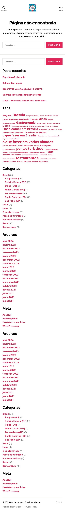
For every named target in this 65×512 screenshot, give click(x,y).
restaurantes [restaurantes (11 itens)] (27, 158)
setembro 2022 (10, 263)
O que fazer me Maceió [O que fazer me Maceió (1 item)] (9, 146)
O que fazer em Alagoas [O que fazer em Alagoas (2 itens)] (35, 132)
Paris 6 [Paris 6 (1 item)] (20, 146)
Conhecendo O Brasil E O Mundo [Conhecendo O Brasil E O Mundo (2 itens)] (23, 119)
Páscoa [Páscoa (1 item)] (42, 152)
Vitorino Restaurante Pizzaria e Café (21, 94)
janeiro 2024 (9, 244)
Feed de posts (9, 318)
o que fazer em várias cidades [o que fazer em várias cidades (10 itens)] (27, 142)
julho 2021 (7, 293)
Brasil (5, 175)
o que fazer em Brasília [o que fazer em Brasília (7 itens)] (19, 135)
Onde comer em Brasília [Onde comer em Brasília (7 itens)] (20, 129)
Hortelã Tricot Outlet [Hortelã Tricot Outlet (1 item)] (53, 123)
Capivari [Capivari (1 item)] (55, 116)
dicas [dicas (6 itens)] (43, 119)
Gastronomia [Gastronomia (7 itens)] (25, 122)
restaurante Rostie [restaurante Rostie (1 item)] (8, 159)
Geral (5, 204)
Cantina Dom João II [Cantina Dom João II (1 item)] (46, 116)
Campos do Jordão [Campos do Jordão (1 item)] (32, 116)
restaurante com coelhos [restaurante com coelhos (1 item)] (30, 155)
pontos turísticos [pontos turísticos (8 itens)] (29, 149)
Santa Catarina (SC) (16, 197)
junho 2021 (8, 297)
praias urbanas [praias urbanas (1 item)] (34, 152)
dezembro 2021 (10, 278)
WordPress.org (10, 326)
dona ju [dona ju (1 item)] (50, 119)
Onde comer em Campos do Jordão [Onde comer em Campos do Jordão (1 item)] (50, 129)
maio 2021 (8, 301)
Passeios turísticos (12, 216)
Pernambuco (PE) (14, 193)
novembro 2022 (11, 259)
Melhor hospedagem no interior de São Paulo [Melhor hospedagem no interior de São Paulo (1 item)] (43, 126)
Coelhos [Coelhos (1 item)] (5, 119)
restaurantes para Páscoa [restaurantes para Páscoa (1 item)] (48, 159)
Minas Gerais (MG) (15, 189)
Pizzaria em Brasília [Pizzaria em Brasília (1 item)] (8, 149)
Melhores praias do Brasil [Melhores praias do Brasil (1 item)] (20, 126)
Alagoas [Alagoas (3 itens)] (6, 115)
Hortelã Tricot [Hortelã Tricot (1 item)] (41, 123)
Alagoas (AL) (12, 178)
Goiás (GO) (11, 186)
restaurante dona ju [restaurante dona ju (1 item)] (46, 155)
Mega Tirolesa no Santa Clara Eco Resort (24, 100)
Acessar (6, 315)
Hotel (5, 208)
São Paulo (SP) (12, 201)
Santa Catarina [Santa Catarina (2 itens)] (9, 161)
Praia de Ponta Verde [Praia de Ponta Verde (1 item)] (51, 149)
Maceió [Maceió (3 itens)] (6, 125)
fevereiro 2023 (10, 252)
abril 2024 (7, 241)
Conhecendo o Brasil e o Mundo (25, 502)
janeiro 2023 (9, 256)
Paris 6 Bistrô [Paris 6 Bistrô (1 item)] (28, 146)
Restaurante (9, 227)
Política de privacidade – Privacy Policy (19, 507)
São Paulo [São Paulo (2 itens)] (43, 161)
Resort (6, 223)
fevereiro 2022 (10, 274)
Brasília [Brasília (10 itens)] (19, 115)
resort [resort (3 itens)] (50, 152)
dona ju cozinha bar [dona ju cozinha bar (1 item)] (8, 123)
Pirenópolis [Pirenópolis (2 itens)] (45, 145)
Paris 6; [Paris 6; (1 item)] (36, 146)
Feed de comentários (13, 322)
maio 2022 (8, 267)
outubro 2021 (9, 286)
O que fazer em (10, 212)
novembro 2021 (10, 282)
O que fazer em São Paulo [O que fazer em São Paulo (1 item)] (10, 139)
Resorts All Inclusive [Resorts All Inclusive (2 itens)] (11, 154)
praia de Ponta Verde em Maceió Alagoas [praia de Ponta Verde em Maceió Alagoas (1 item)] (15, 152)
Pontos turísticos (11, 219)
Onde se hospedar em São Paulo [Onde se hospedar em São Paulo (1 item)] (12, 132)
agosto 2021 (9, 289)
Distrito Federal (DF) (15, 182)
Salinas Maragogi (12, 83)
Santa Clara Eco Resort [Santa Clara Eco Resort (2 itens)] (27, 161)
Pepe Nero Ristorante (13, 77)
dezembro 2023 (11, 248)
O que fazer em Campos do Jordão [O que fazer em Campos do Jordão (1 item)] (49, 136)
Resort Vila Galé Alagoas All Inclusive (22, 89)
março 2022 (9, 271)
